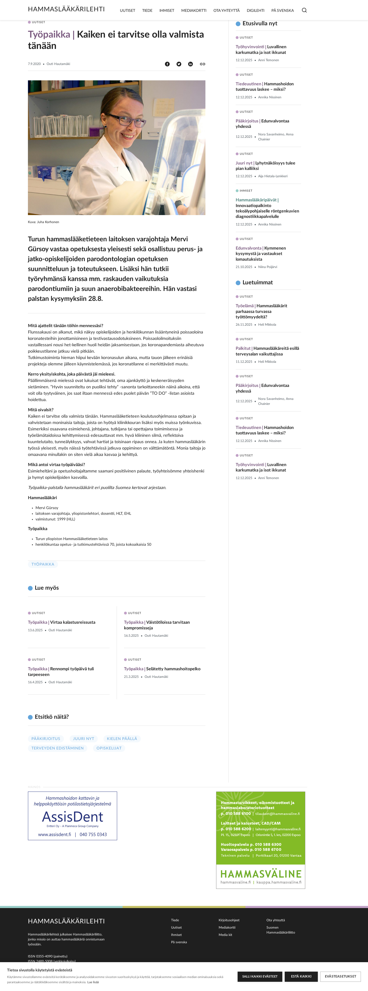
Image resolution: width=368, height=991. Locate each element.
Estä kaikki (301, 976)
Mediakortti (193, 11)
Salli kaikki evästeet (260, 976)
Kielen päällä (122, 739)
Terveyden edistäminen (57, 748)
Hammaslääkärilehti (66, 9)
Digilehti (255, 11)
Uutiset (127, 11)
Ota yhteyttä (226, 11)
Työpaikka (42, 564)
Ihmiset (167, 11)
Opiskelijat (109, 748)
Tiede (147, 11)
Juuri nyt (83, 739)
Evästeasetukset (340, 976)
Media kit (225, 935)
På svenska (282, 11)
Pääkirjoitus (45, 739)
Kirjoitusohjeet (229, 920)
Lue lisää (93, 982)
